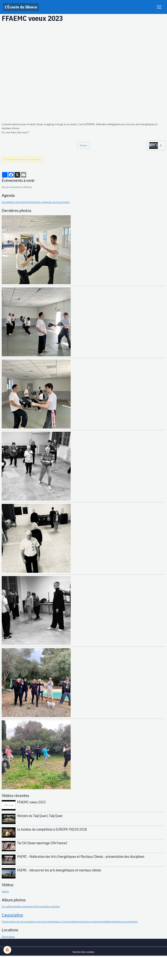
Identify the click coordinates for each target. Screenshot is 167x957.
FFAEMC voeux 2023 (31, 802)
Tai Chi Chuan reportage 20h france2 (42, 843)
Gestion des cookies (83, 952)
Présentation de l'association (17, 921)
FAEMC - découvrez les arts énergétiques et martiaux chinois (59, 870)
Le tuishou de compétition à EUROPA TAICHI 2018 (52, 829)
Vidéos (5, 891)
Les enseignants (129, 921)
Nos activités (53, 906)
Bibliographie (112, 921)
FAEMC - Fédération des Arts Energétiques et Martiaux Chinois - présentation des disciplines (80, 856)
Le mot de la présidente (46, 921)
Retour (83, 145)
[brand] (21, 7)
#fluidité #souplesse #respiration (22, 159)
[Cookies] (7, 950)
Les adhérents (9, 906)
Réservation (8, 936)
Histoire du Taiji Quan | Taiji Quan (39, 816)
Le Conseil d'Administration (73, 921)
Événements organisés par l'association (48, 202)
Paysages (40, 906)
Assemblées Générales (14, 202)
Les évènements (96, 921)
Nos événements (26, 906)
